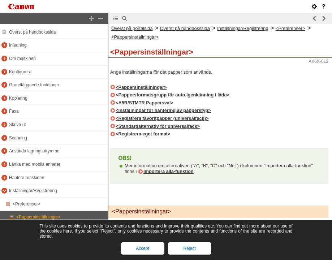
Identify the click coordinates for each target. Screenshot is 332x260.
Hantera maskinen (26, 177)
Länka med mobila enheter (34, 164)
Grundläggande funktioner (34, 84)
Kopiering (18, 98)
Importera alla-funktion (168, 171)
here (67, 231)
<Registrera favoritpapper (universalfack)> (162, 118)
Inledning (18, 45)
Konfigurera (20, 71)
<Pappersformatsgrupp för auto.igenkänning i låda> (172, 95)
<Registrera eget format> (143, 133)
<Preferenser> (26, 204)
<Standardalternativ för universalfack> (158, 126)
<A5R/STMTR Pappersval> (144, 102)
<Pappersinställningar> (38, 217)
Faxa (14, 111)
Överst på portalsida (132, 28)
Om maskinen (22, 58)
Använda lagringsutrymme (34, 150)
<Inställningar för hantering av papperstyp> (163, 110)
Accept (142, 248)
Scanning (18, 137)
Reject (189, 248)
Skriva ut (17, 124)
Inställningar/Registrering (33, 190)
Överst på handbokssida (32, 32)
